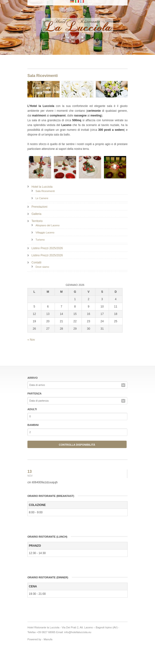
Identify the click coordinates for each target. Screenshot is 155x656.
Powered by (34, 639)
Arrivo (32, 377)
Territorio (37, 221)
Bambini (33, 425)
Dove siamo (42, 266)
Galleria (36, 214)
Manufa (48, 639)
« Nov (31, 339)
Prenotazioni (39, 206)
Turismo (40, 239)
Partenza (34, 393)
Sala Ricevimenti (45, 191)
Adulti (32, 409)
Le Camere (42, 198)
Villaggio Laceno (45, 232)
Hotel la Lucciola (41, 186)
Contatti (36, 262)
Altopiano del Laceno (48, 225)
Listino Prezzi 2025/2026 (47, 248)
